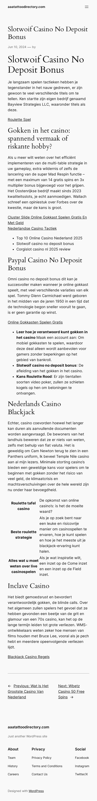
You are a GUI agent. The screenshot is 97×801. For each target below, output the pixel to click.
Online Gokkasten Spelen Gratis (35, 322)
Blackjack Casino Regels (29, 657)
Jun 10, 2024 (17, 47)
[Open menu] (86, 6)
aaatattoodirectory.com (26, 7)
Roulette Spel (19, 119)
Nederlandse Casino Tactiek (32, 228)
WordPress (36, 791)
